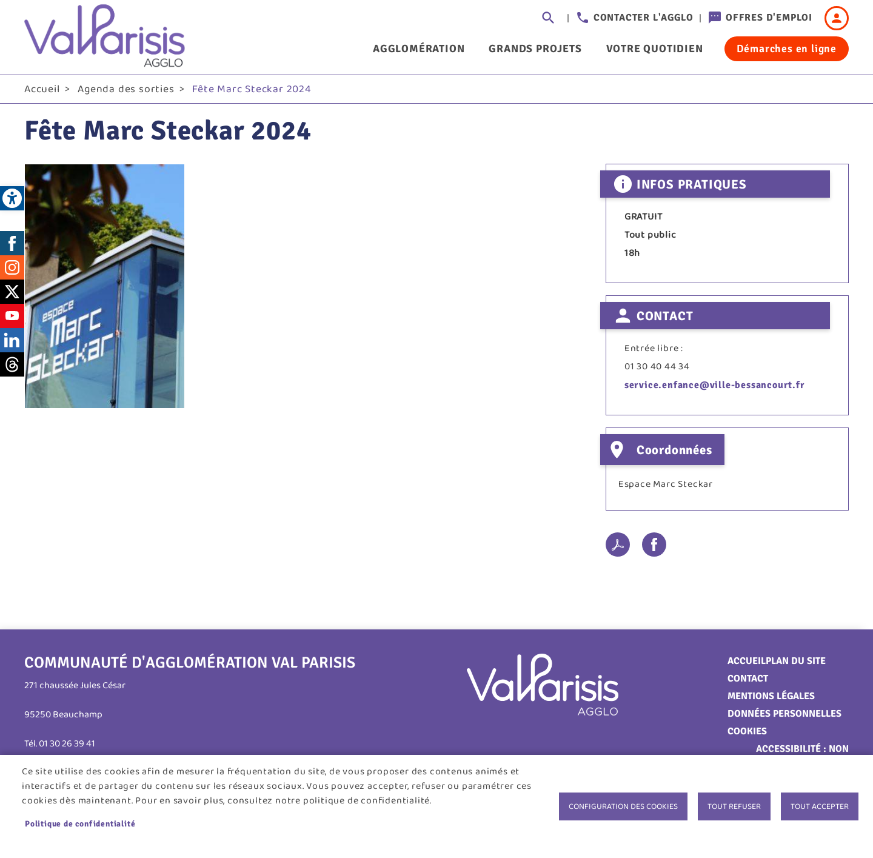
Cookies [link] (747, 734)
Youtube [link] (12, 318)
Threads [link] (12, 367)
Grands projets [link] (535, 48)
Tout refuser (734, 806)
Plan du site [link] (796, 664)
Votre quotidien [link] (654, 48)
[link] (12, 198)
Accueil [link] (42, 91)
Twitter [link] (12, 294)
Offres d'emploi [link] (769, 18)
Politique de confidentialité (80, 824)
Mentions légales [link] (771, 699)
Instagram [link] (12, 270)
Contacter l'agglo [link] (644, 18)
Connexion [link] (836, 18)
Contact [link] (748, 681)
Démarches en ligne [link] (787, 48)
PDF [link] (618, 547)
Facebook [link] (12, 245)
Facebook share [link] (654, 547)
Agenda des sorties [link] (126, 91)
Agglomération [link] (418, 48)
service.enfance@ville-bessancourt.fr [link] (714, 388)
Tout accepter (820, 806)
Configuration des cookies (623, 806)
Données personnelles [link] (784, 717)
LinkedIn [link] (12, 342)
